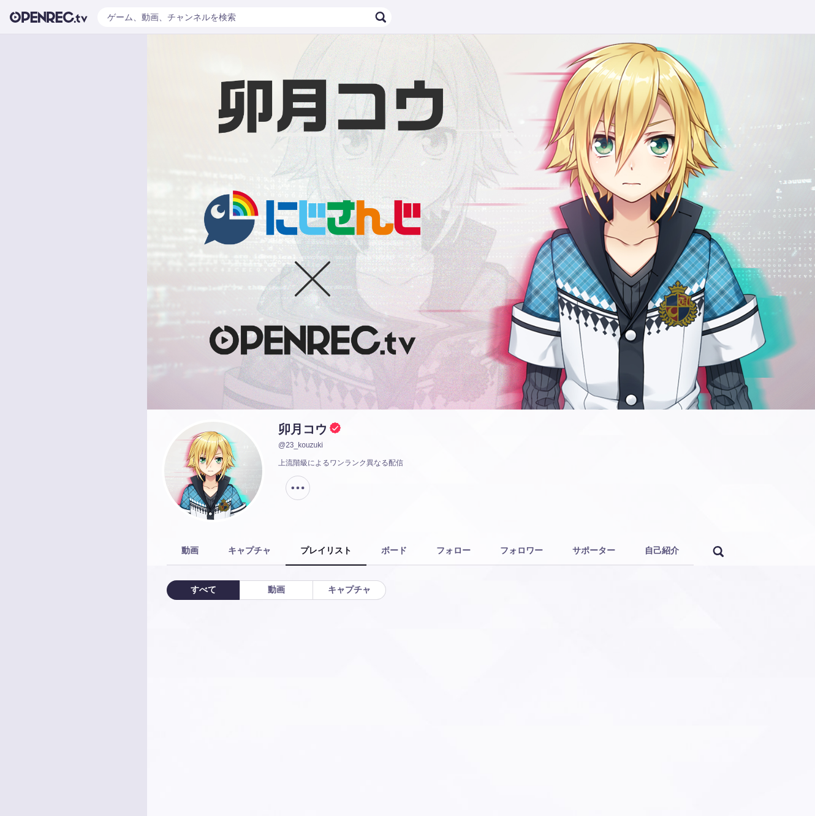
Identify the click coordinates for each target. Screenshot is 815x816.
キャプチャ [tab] (249, 550)
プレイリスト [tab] (326, 550)
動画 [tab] (190, 550)
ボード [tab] (394, 550)
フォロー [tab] (453, 550)
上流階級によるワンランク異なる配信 (340, 463)
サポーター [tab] (593, 550)
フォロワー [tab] (521, 550)
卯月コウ (302, 429)
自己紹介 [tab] (662, 550)
